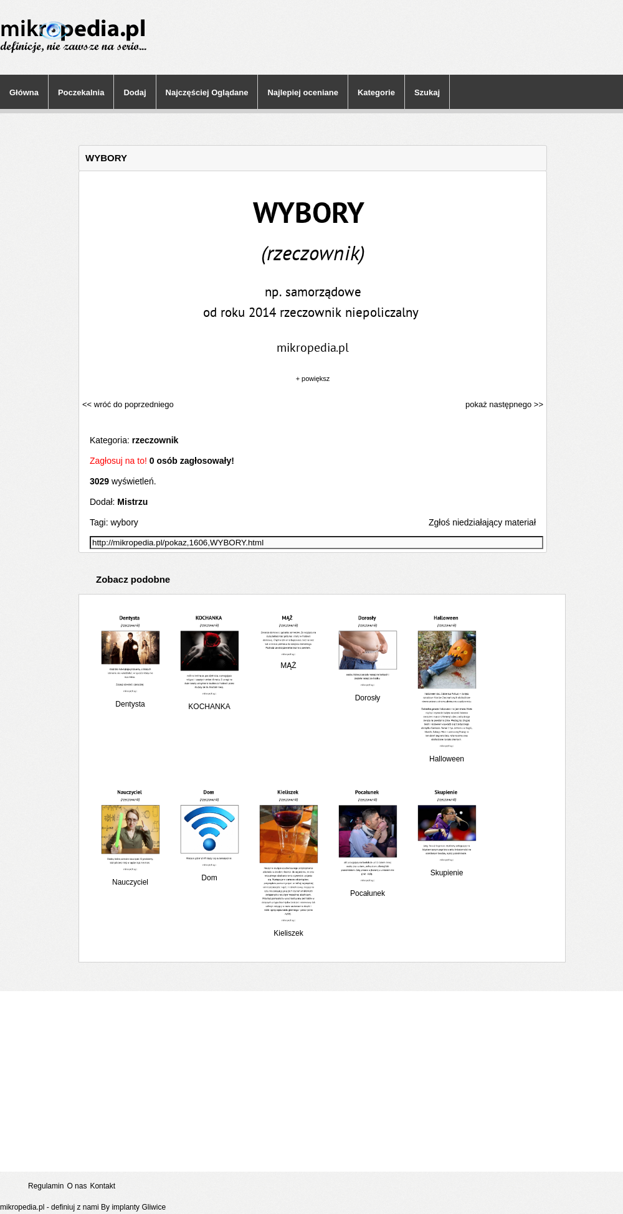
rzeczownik (155, 440)
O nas (77, 1186)
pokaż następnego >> (504, 404)
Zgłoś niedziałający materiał (482, 522)
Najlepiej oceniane (302, 92)
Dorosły (367, 693)
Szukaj (427, 92)
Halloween (446, 754)
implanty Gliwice (139, 1207)
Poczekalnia (81, 92)
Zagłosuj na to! (118, 461)
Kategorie (376, 92)
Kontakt (102, 1186)
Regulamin (46, 1186)
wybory (124, 522)
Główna (24, 92)
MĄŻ (288, 661)
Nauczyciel (130, 877)
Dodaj (134, 92)
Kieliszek (288, 929)
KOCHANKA (209, 702)
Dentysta (130, 699)
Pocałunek (367, 889)
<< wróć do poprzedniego (128, 404)
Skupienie (446, 868)
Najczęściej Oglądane (207, 92)
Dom (209, 873)
